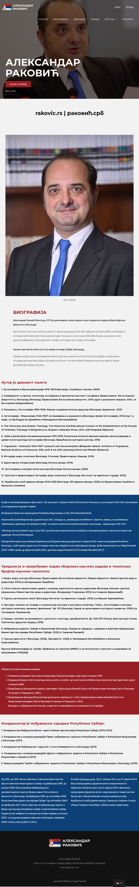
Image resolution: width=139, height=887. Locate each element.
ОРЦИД (130, 7)
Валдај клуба (89, 779)
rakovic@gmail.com (69, 867)
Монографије (65, 19)
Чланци (97, 19)
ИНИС (119, 7)
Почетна (49, 19)
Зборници (83, 19)
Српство (111, 19)
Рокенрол (128, 19)
